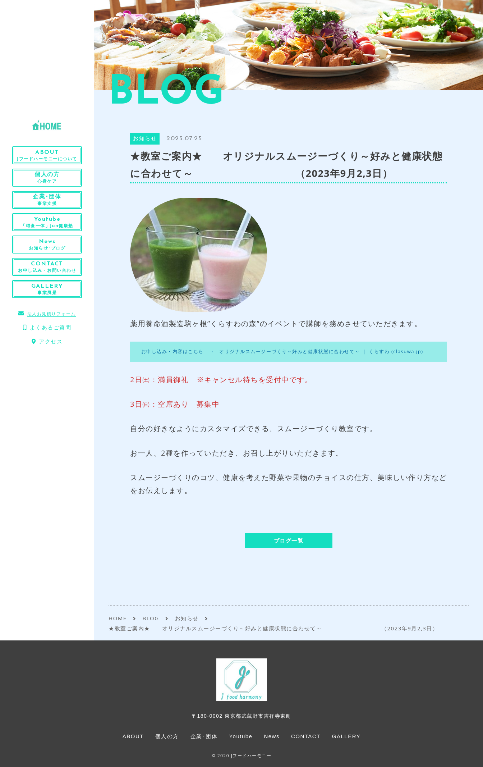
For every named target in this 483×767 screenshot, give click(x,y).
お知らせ (145, 139)
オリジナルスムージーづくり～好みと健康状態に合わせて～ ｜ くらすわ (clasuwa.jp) (321, 351)
